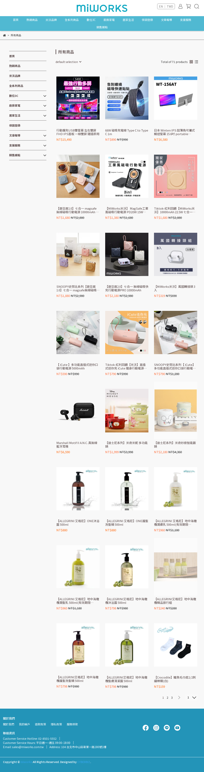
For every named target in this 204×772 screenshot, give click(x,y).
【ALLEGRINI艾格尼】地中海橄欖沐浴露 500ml (126, 600)
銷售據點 (102, 27)
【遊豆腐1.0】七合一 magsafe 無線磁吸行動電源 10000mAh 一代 (77, 210)
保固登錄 (147, 20)
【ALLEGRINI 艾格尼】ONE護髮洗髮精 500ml (126, 522)
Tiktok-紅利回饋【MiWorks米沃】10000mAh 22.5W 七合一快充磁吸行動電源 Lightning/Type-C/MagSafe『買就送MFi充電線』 (174, 210)
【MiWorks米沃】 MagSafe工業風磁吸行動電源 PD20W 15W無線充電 (126, 210)
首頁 (16, 20)
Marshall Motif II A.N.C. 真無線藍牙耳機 (76, 444)
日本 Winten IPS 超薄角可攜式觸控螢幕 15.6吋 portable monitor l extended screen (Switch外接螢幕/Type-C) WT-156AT (175, 132)
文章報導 (166, 20)
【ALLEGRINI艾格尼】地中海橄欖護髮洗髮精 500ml (77, 679)
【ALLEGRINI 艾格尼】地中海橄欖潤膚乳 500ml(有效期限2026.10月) (175, 522)
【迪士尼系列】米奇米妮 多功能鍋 (126, 444)
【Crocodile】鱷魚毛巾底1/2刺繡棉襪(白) (175, 679)
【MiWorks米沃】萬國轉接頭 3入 (174, 288)
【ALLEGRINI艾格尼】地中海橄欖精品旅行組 (175, 600)
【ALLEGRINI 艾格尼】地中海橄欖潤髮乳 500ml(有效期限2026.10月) (77, 600)
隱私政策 (56, 724)
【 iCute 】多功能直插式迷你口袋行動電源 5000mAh (77, 366)
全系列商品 (72, 20)
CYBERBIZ (83, 762)
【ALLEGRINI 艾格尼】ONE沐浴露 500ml (77, 522)
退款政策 (40, 724)
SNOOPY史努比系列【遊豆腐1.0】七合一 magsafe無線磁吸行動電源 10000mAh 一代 (78, 288)
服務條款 (72, 724)
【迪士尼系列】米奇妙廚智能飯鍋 (175, 444)
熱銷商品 (32, 20)
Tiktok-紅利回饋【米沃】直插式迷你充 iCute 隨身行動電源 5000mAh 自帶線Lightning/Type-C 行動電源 (125, 366)
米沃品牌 (51, 20)
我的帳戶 (24, 724)
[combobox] (68, 61)
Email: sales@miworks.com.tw (23, 747)
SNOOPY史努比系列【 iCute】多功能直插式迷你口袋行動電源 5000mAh (175, 366)
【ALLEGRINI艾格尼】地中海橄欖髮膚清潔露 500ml (126, 679)
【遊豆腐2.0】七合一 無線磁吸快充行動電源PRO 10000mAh (126, 288)
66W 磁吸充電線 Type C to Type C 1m (126, 132)
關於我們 (8, 724)
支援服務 (185, 20)
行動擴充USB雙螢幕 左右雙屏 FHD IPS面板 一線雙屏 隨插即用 (77, 132)
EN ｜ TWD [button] (166, 6)
